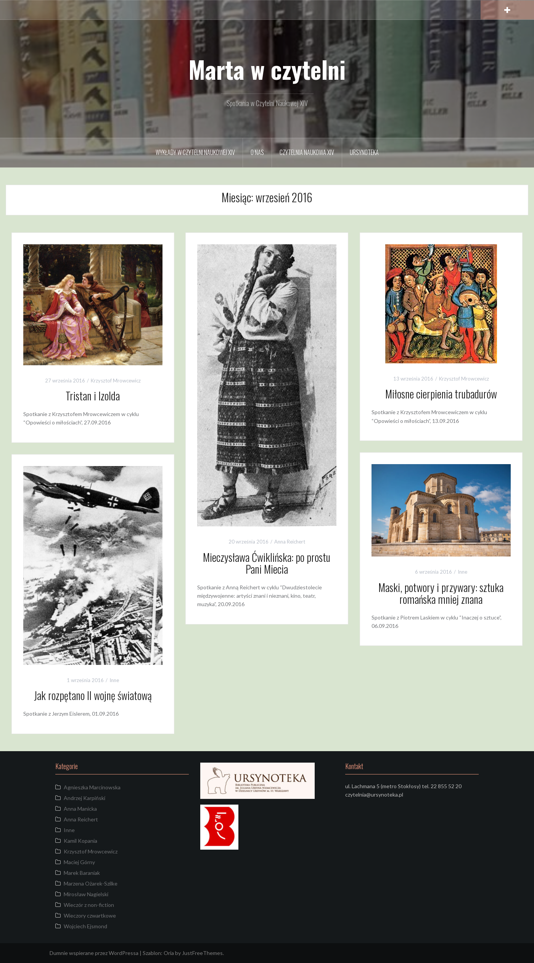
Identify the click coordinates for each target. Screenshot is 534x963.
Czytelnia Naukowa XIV (307, 152)
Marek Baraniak (82, 872)
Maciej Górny (79, 862)
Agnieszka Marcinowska (92, 787)
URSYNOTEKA (364, 152)
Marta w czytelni (267, 69)
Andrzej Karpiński (84, 798)
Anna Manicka (80, 808)
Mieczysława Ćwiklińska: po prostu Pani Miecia (266, 563)
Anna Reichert (289, 542)
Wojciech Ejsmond (85, 926)
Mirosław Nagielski (86, 894)
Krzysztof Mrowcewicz (116, 380)
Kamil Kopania (80, 840)
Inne (462, 572)
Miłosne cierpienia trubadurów (441, 394)
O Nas (257, 152)
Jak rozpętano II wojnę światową (93, 695)
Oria (169, 953)
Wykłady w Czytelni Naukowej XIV (195, 152)
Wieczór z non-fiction (89, 905)
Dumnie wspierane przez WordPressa (94, 953)
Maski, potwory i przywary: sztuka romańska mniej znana (440, 593)
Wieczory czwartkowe (90, 915)
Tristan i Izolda (93, 395)
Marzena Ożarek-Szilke (90, 883)
